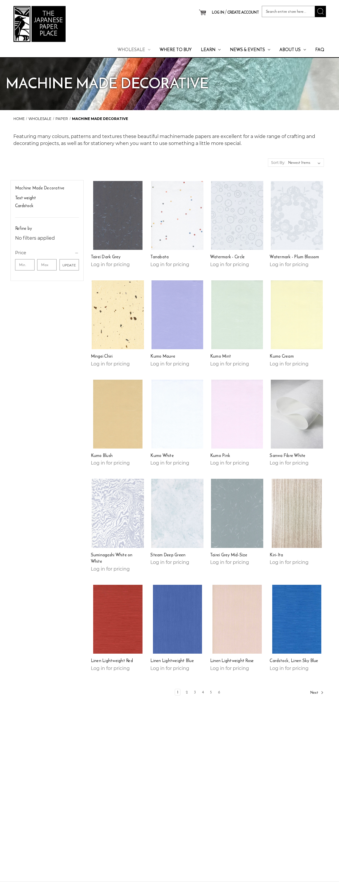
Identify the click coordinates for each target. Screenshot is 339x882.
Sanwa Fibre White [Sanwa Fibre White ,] (287, 455)
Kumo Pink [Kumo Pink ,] (220, 455)
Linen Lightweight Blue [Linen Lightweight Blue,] (172, 660)
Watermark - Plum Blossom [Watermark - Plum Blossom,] (294, 257)
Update (69, 265)
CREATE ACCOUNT (243, 12)
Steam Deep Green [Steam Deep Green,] (167, 555)
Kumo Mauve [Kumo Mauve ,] (162, 356)
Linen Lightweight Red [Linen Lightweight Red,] (112, 660)
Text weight (25, 197)
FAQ (319, 49)
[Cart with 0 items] (202, 13)
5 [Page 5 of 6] (211, 692)
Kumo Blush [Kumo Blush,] (102, 455)
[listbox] (306, 162)
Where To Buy (176, 49)
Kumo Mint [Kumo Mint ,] (220, 356)
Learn (211, 49)
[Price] (47, 252)
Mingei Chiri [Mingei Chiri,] (102, 356)
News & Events (250, 49)
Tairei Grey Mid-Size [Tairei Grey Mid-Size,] (228, 555)
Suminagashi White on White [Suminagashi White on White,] (112, 558)
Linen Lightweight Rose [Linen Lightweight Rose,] (232, 660)
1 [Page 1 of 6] (177, 692)
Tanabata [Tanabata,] (159, 257)
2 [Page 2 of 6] (187, 692)
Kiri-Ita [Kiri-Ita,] (276, 555)
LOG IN (218, 12)
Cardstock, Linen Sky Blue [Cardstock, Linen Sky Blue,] (294, 660)
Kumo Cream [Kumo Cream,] (282, 356)
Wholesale (134, 49)
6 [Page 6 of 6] (219, 692)
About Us (293, 49)
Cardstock (24, 205)
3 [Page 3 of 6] (195, 692)
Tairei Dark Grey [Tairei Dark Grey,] (106, 257)
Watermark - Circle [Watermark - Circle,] (227, 257)
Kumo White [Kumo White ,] (162, 455)
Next (317, 692)
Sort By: (278, 162)
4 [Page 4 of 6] (203, 692)
